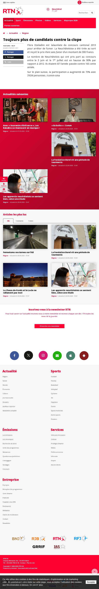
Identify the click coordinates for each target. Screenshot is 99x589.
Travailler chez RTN (9, 502)
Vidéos (48, 20)
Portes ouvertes (11, 25)
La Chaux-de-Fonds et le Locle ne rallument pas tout (19, 291)
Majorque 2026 (70, 20)
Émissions (28, 20)
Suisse (5, 381)
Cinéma (53, 439)
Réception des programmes (12, 489)
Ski (52, 398)
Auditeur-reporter (86, 2)
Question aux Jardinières (11, 456)
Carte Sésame (7, 493)
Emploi (53, 460)
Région (25, 33)
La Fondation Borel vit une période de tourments (70, 161)
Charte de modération (10, 515)
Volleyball (54, 389)
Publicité (6, 498)
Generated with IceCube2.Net (27, 568)
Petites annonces (57, 452)
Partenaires (7, 506)
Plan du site (31, 563)
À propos (6, 485)
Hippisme (54, 402)
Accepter (91, 582)
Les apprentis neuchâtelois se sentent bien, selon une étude (23, 197)
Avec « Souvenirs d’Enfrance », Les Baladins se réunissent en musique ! (21, 126)
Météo (53, 448)
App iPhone (70, 355)
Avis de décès (55, 465)
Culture (5, 393)
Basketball (54, 385)
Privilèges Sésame (57, 443)
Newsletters (57, 355)
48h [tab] (8, 221)
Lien (8, 62)
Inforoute (54, 456)
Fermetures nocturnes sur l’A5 (18, 252)
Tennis (53, 406)
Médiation (6, 510)
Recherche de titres (9, 443)
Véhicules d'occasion (58, 435)
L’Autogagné (7, 460)
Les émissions (7, 435)
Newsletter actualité (9, 410)
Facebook (14, 355)
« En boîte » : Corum (61, 125)
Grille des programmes (11, 448)
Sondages (6, 465)
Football (54, 376)
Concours (6, 469)
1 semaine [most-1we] (19, 221)
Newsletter (6, 523)
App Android (84, 355)
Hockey (53, 381)
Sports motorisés (57, 410)
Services (57, 20)
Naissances (6, 452)
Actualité (8, 20)
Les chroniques (8, 439)
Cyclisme (54, 393)
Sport (18, 20)
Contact (5, 519)
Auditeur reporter (9, 406)
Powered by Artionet (10, 568)
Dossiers (6, 402)
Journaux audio (8, 398)
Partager (9, 52)
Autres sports (55, 415)
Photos (38, 20)
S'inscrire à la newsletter (49, 326)
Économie (6, 389)
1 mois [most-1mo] (30, 221)
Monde (5, 385)
